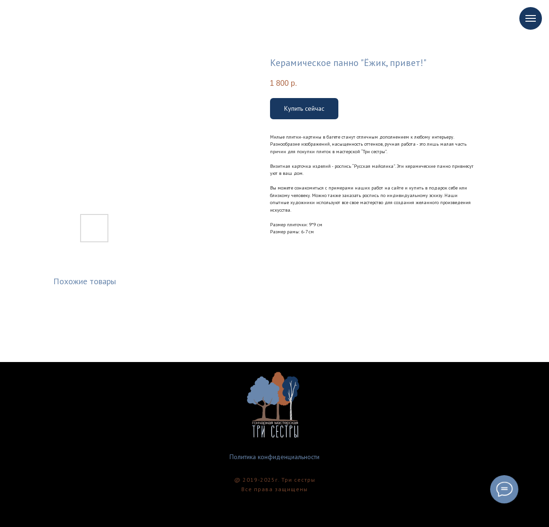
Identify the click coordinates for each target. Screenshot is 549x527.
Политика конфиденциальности (274, 457)
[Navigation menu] (530, 18)
